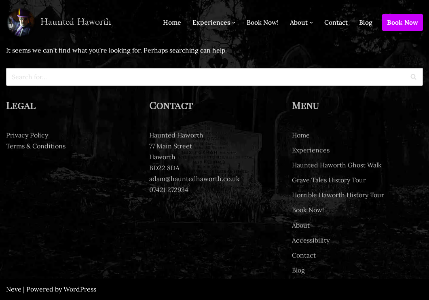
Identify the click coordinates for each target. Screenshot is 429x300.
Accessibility (311, 240)
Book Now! (263, 22)
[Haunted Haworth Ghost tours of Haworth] (58, 22)
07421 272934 (168, 190)
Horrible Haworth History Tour (338, 195)
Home (172, 22)
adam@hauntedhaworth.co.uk (194, 179)
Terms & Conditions (36, 146)
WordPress (79, 289)
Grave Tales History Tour (329, 180)
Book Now (402, 22)
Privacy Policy (27, 135)
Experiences (311, 150)
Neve (13, 289)
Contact (336, 22)
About (301, 225)
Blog (365, 22)
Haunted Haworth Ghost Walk (337, 165)
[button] (233, 22)
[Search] (205, 77)
